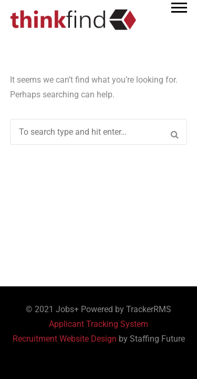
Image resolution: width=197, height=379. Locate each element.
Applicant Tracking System (98, 324)
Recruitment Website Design (65, 339)
